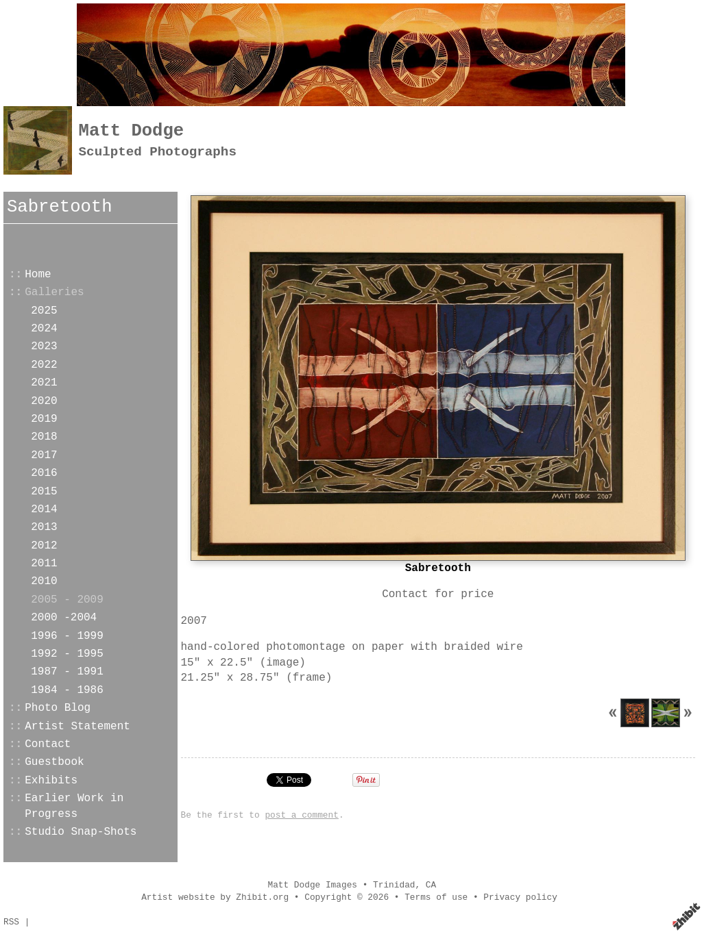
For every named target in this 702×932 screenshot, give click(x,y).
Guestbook (54, 762)
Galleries (54, 292)
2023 (44, 346)
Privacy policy (520, 897)
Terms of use (436, 897)
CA (431, 885)
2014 (44, 509)
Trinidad (394, 885)
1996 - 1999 (67, 636)
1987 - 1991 (67, 672)
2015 (44, 492)
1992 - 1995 (67, 654)
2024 (44, 329)
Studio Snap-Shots (80, 832)
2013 (44, 527)
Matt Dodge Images (312, 885)
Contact (48, 744)
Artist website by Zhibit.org (215, 897)
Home (38, 274)
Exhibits (51, 780)
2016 (44, 473)
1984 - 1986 (67, 690)
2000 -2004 (64, 618)
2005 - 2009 (67, 600)
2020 (44, 401)
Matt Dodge (131, 131)
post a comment (302, 815)
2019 (44, 419)
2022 (44, 365)
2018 (44, 437)
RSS (11, 922)
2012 (44, 546)
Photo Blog (57, 708)
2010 (44, 581)
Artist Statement (77, 726)
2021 (44, 383)
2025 (44, 311)
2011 (44, 563)
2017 (44, 455)
